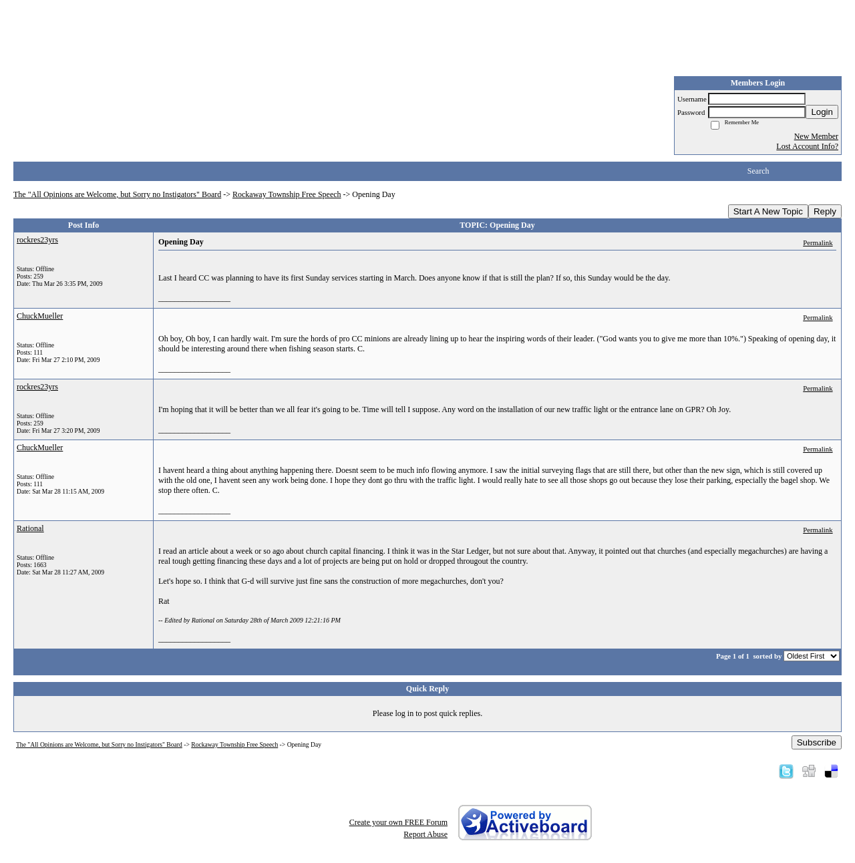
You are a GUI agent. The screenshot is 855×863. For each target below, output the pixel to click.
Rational (30, 528)
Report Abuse (425, 834)
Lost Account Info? (807, 146)
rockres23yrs (37, 239)
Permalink (817, 242)
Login (822, 112)
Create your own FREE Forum (398, 822)
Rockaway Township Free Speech (286, 194)
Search (758, 171)
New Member (816, 136)
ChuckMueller (40, 316)
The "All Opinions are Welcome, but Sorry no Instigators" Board (117, 194)
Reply (825, 211)
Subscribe (816, 742)
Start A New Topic (768, 211)
